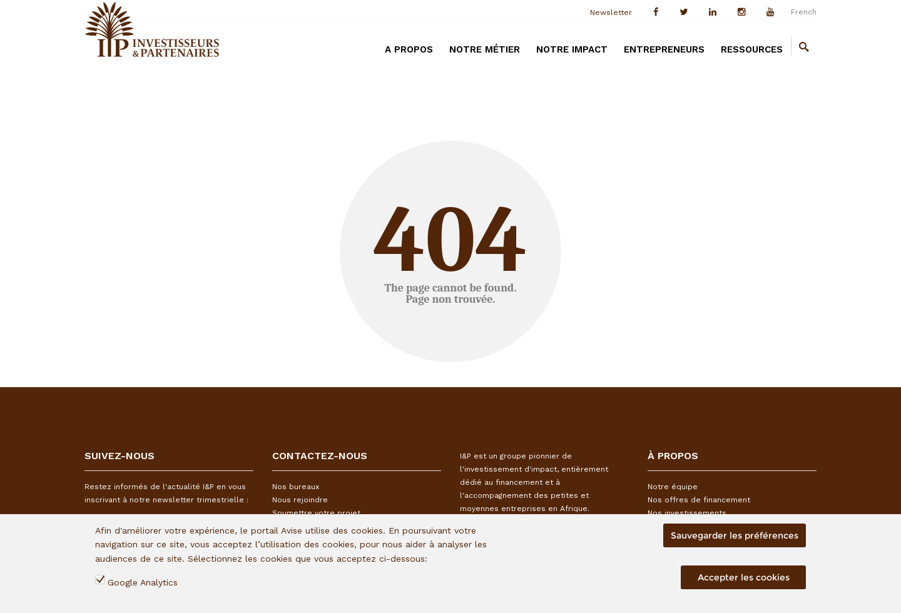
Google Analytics (143, 582)
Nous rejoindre (300, 499)
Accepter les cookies (744, 577)
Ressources (752, 49)
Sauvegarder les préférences (734, 535)
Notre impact (572, 49)
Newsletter (611, 12)
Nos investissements (687, 513)
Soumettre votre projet (316, 513)
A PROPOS (409, 49)
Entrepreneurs (664, 49)
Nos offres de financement (699, 499)
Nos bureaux (295, 486)
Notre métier (484, 49)
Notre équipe (673, 486)
